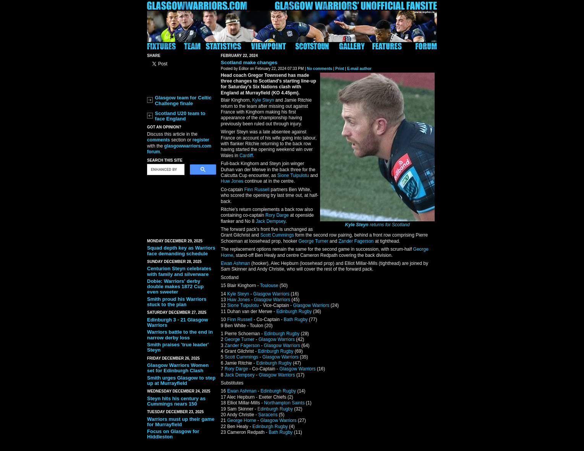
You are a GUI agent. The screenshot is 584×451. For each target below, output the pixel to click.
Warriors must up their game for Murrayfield (181, 421)
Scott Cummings (277, 235)
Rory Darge (277, 215)
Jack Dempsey (270, 221)
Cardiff (246, 155)
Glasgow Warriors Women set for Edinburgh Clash (178, 367)
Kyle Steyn (356, 224)
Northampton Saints (284, 403)
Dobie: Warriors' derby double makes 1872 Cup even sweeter (175, 286)
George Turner (313, 241)
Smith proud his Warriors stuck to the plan (177, 301)
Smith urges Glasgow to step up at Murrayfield (181, 380)
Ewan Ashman (235, 263)
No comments (319, 69)
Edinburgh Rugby (294, 311)
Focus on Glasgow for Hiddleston (173, 434)
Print (339, 69)
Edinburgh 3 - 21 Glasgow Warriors (177, 322)
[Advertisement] (181, 205)
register (201, 140)
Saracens (268, 414)
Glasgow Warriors (271, 294)
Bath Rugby (296, 319)
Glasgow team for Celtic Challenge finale (183, 100)
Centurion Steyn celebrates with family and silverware (179, 271)
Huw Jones (232, 181)
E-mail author (359, 69)
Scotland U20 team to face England (180, 116)
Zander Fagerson (356, 241)
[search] (165, 169)
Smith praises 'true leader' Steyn (178, 347)
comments (158, 140)
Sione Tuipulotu (293, 175)
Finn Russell (256, 189)
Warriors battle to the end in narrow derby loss (180, 334)
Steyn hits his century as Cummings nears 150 (176, 401)
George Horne (241, 420)
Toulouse (269, 285)
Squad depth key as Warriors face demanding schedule (181, 250)
